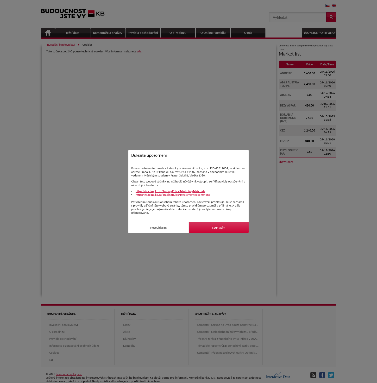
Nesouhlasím (158, 227)
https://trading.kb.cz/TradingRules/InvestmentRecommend (173, 194)
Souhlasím (218, 227)
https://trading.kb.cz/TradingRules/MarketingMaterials (170, 191)
